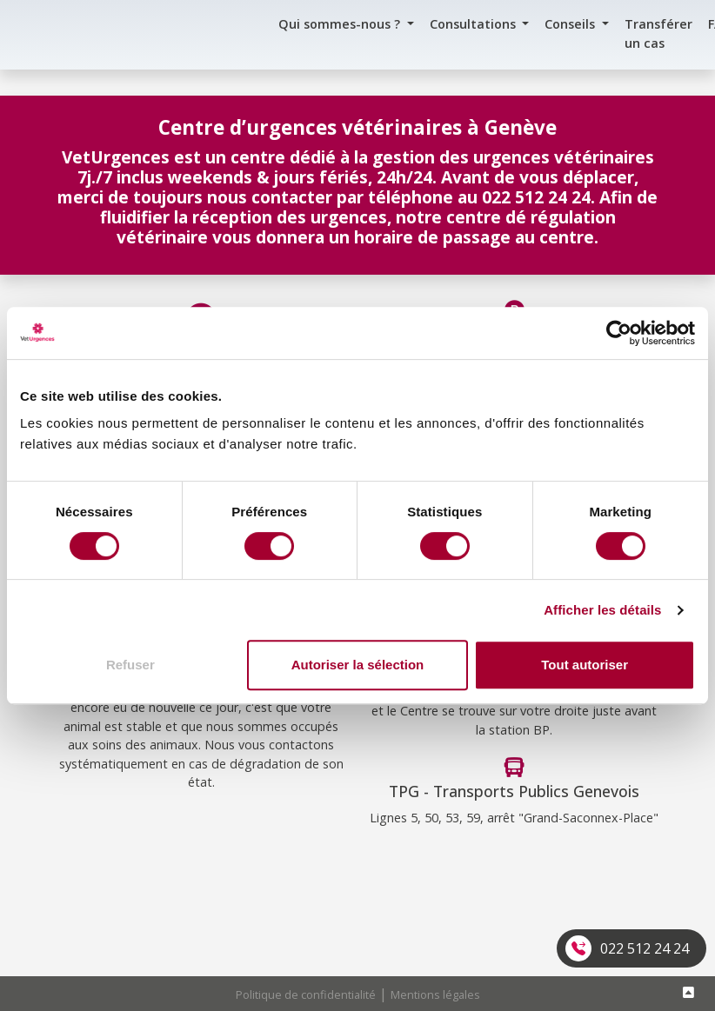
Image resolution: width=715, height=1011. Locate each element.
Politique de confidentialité (306, 994)
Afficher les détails (602, 609)
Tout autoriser (584, 664)
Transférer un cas (658, 33)
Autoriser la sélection (357, 664)
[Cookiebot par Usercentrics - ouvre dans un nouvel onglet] (619, 333)
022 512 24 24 (644, 948)
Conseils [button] (571, 24)
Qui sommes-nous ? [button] (341, 24)
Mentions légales (435, 994)
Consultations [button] (474, 24)
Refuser (130, 664)
